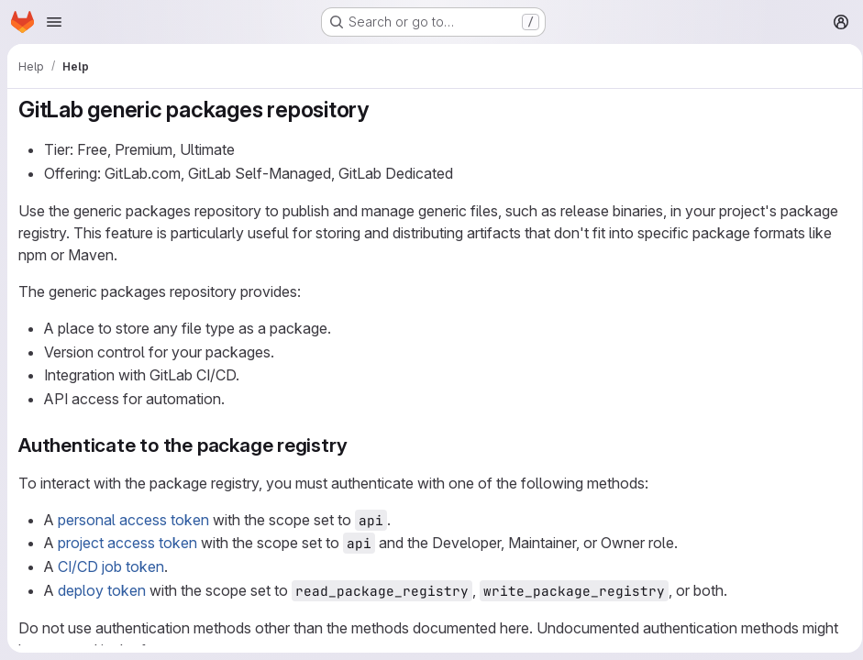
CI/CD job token (111, 566)
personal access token (133, 520)
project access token (127, 543)
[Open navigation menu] (54, 22)
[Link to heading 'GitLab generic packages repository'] (381, 109)
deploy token (102, 590)
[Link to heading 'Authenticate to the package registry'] (357, 445)
